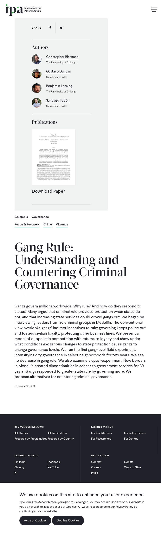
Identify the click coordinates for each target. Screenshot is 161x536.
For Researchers (101, 438)
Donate (128, 462)
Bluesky (19, 467)
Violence (62, 224)
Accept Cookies (35, 520)
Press (94, 473)
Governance (40, 217)
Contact (96, 462)
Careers (96, 467)
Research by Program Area (31, 438)
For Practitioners (101, 433)
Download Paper (48, 191)
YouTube (53, 467)
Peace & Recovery (27, 224)
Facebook (54, 462)
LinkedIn (20, 462)
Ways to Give (132, 467)
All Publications (57, 433)
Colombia (21, 217)
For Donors (131, 438)
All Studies (21, 433)
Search (145, 9)
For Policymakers (135, 433)
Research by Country (61, 438)
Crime (47, 224)
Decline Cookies (68, 520)
